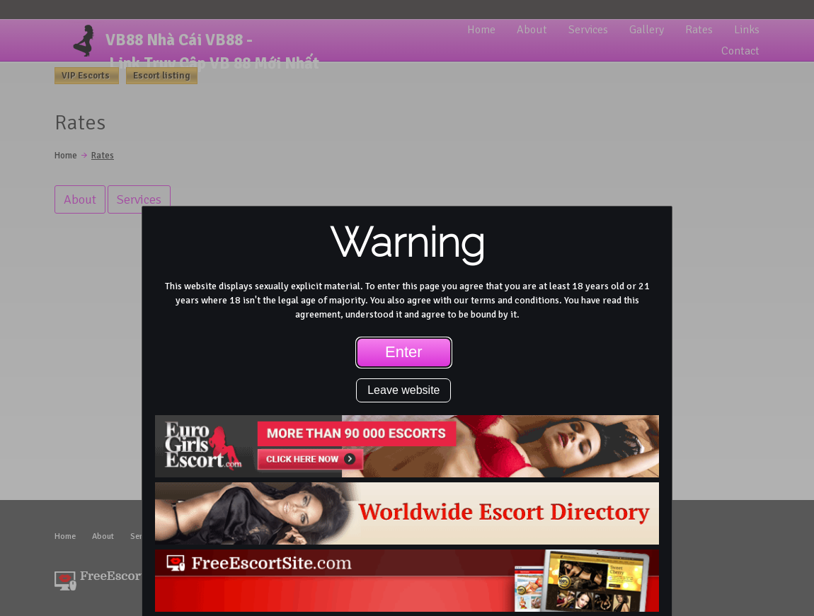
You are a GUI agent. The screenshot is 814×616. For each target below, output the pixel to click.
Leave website (403, 390)
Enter (404, 352)
